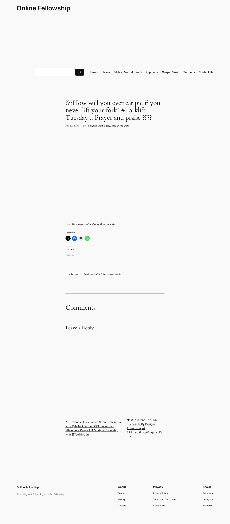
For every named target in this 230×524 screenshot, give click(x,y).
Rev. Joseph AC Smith (117, 125)
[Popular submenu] (157, 72)
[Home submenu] (98, 72)
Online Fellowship (43, 8)
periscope (73, 274)
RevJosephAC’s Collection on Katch (102, 274)
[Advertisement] (115, 40)
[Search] (79, 72)
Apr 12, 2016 (72, 125)
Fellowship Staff (95, 125)
